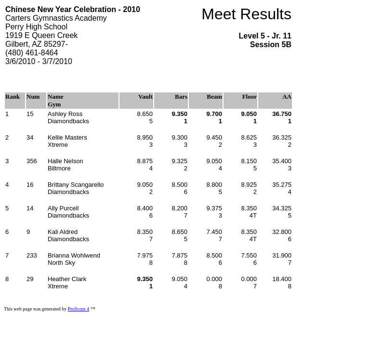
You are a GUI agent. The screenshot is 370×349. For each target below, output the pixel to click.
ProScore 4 (78, 308)
